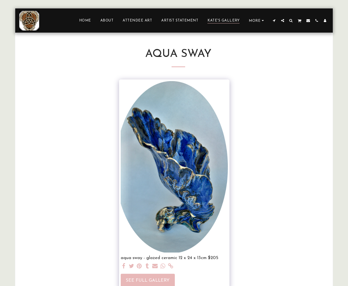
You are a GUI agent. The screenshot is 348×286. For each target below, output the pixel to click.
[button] (274, 20)
